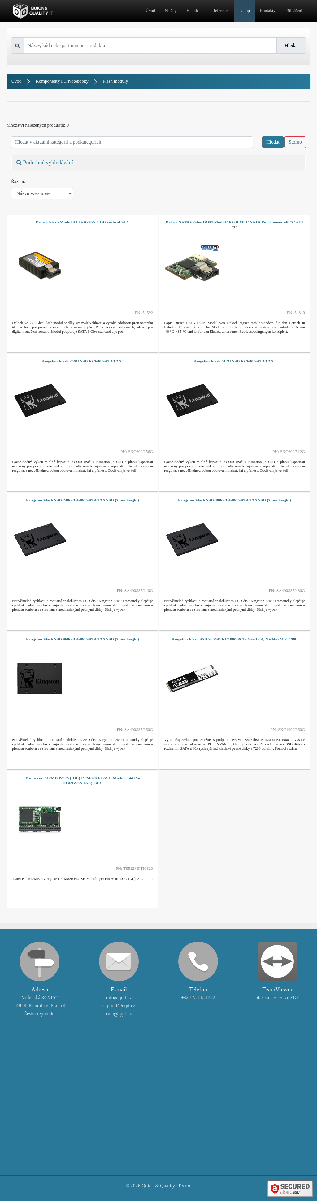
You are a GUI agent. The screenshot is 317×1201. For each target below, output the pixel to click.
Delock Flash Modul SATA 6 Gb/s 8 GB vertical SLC (82, 222)
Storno (295, 142)
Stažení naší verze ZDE (277, 997)
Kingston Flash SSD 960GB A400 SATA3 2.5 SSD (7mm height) (82, 639)
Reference (220, 10)
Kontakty (268, 10)
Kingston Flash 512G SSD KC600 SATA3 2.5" (234, 361)
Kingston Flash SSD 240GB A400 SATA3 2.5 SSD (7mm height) (82, 500)
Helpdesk (194, 10)
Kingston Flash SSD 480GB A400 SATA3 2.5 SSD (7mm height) (234, 500)
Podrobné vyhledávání (44, 162)
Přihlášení (293, 10)
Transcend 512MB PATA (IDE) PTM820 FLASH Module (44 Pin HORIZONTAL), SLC (82, 780)
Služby (171, 10)
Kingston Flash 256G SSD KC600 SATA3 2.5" (82, 361)
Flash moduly (115, 81)
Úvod (150, 10)
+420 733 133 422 (198, 997)
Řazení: (18, 181)
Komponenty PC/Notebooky (62, 81)
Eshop (244, 10)
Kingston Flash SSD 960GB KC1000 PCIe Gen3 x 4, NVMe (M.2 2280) (234, 639)
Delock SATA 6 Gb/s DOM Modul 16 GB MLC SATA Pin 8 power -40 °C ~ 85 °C (234, 224)
